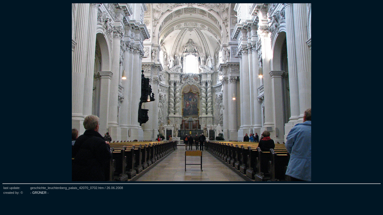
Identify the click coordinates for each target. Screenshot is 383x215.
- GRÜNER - (39, 192)
